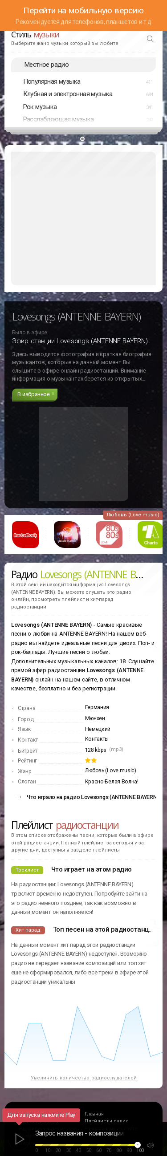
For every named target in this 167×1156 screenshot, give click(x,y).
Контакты (97, 739)
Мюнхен (95, 718)
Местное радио (46, 65)
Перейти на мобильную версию (83, 10)
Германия (97, 707)
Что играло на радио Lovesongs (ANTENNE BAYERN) (93, 797)
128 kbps (96, 750)
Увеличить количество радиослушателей (84, 1078)
